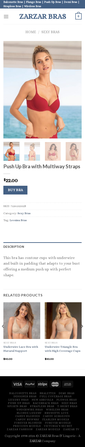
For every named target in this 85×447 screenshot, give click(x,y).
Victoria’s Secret (58, 426)
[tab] (42, 246)
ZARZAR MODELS (48, 429)
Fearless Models (55, 419)
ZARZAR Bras (42, 16)
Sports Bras (17, 406)
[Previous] (3, 335)
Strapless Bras (42, 406)
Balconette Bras (22, 393)
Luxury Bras (18, 399)
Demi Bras (67, 393)
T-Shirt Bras (67, 406)
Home (30, 32)
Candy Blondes (27, 416)
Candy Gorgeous (56, 416)
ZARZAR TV (71, 429)
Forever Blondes (28, 422)
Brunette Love (56, 413)
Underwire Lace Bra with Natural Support (20, 348)
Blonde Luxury (29, 413)
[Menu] (6, 16)
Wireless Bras (57, 409)
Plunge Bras (66, 399)
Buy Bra (15, 190)
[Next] (82, 335)
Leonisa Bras (18, 220)
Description (13, 246)
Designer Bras (25, 396)
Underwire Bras (29, 409)
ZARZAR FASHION (20, 429)
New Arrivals (42, 399)
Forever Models (58, 422)
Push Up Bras (19, 403)
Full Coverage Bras (56, 396)
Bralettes (48, 393)
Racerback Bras (46, 403)
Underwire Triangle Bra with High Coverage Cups (63, 348)
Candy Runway (27, 419)
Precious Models (27, 426)
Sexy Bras (50, 32)
